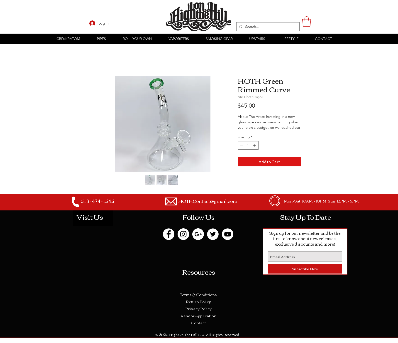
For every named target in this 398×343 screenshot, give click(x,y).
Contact (198, 322)
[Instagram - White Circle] (183, 234)
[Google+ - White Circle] (198, 234)
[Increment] (255, 145)
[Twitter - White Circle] (213, 234)
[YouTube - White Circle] (227, 234)
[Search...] (267, 26)
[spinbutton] (248, 145)
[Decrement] (241, 145)
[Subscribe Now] (305, 269)
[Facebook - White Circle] (168, 234)
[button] (306, 21)
